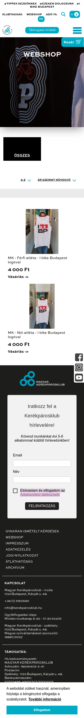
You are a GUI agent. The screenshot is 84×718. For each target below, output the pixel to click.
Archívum (15, 567)
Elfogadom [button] (42, 710)
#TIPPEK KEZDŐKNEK (20, 3)
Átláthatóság (19, 561)
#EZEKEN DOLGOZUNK (57, 3)
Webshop (34, 14)
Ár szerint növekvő (54, 180)
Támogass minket (42, 30)
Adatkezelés (18, 549)
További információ (44, 699)
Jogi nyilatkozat (22, 555)
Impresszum (17, 543)
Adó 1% (51, 14)
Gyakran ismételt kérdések (32, 531)
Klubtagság (12, 14)
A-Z (23, 180)
